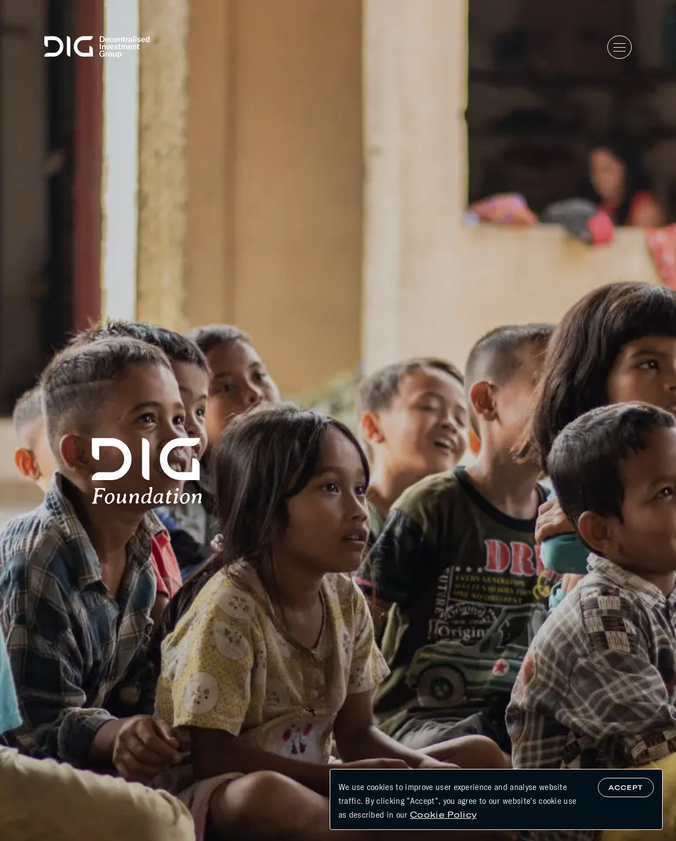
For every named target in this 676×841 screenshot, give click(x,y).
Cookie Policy (443, 814)
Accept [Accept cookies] (625, 787)
